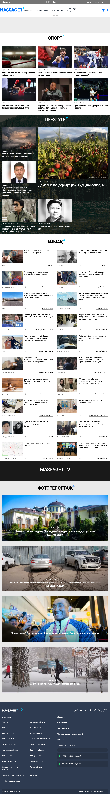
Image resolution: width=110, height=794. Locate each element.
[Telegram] (100, 710)
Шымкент (50, 436)
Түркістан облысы (46, 394)
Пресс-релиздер (63, 728)
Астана (50, 265)
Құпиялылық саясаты (66, 745)
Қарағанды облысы (46, 351)
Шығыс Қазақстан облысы (98, 415)
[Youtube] (81, 710)
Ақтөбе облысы (102, 287)
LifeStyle (39, 10)
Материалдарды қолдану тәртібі (70, 734)
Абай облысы (103, 436)
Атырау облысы (102, 308)
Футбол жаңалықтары (11, 781)
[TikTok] (76, 710)
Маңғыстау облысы (101, 372)
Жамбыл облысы (102, 329)
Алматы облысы (47, 308)
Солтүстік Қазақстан (46, 415)
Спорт (46, 10)
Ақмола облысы (47, 287)
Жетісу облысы (48, 458)
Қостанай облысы (101, 351)
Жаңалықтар (29, 10)
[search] (108, 10)
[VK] (86, 710)
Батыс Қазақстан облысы (44, 329)
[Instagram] (95, 710)
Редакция (61, 740)
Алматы (105, 265)
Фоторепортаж (62, 10)
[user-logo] (103, 10)
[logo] (12, 10)
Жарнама (6, 2)
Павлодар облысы (101, 394)
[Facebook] (90, 710)
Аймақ (52, 10)
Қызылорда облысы (46, 372)
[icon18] (21, 710)
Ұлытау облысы (102, 458)
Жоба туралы (62, 723)
